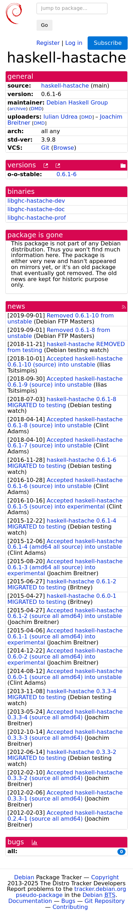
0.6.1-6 (66, 174)
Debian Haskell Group (77, 102)
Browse (63, 147)
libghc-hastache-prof (36, 217)
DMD (36, 108)
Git (45, 147)
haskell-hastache (65, 85)
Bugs (68, 901)
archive (17, 108)
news (16, 306)
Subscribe (108, 43)
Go (44, 25)
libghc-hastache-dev (36, 200)
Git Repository (105, 901)
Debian (24, 877)
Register (48, 42)
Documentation (30, 901)
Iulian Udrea (60, 116)
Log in (73, 42)
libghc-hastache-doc (36, 209)
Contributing (70, 907)
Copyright (105, 877)
